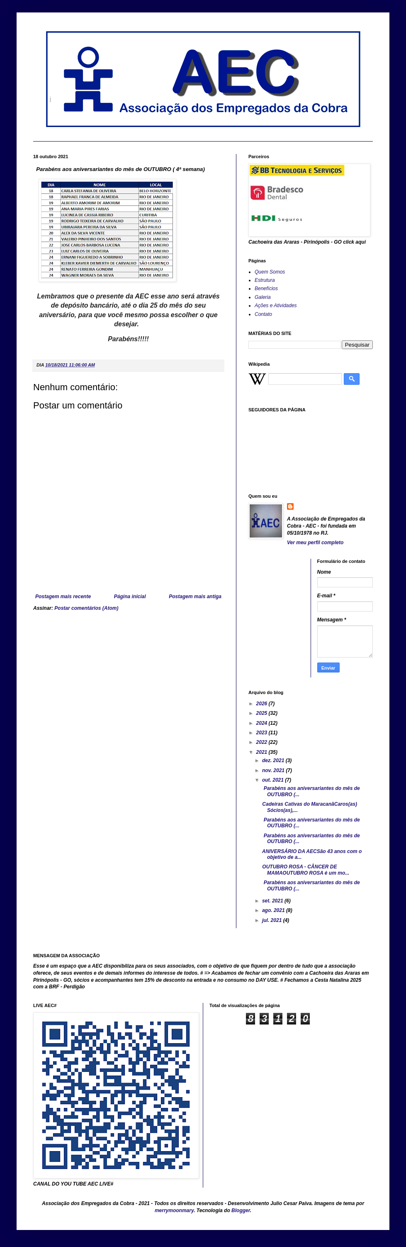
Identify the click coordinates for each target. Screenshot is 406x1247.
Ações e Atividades (276, 305)
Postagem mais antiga (195, 596)
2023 (262, 733)
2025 (262, 713)
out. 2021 (273, 780)
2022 (262, 742)
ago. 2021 (274, 910)
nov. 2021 (274, 770)
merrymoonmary (174, 1210)
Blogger (240, 1210)
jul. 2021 (272, 920)
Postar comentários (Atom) (86, 608)
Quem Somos (270, 272)
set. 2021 (273, 901)
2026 (262, 704)
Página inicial (130, 596)
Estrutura (265, 280)
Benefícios (266, 288)
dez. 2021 (274, 760)
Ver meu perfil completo (315, 542)
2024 (262, 723)
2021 (262, 752)
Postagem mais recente (63, 596)
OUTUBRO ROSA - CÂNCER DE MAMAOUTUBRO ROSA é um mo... (305, 869)
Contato (263, 314)
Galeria (263, 297)
